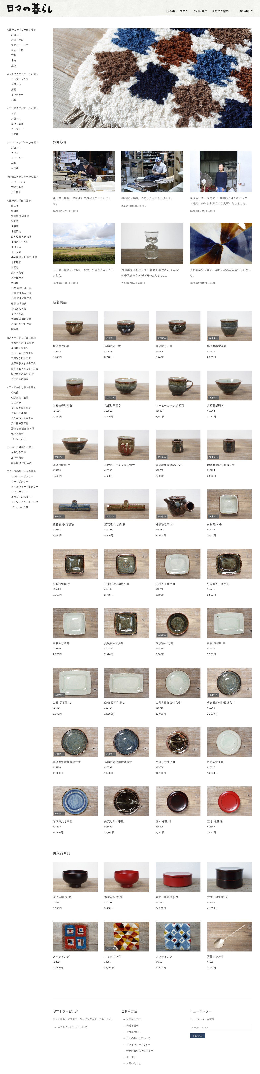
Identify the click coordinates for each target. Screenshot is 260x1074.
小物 (11, 60)
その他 (13, 134)
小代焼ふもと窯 (17, 242)
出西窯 (13, 267)
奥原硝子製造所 (17, 348)
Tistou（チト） (17, 439)
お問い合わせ (133, 1063)
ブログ (184, 11)
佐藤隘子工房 (16, 452)
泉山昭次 (14, 403)
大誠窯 (13, 283)
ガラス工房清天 (17, 379)
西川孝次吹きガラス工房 (22, 368)
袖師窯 (13, 221)
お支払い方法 (133, 1019)
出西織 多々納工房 (19, 463)
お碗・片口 (15, 40)
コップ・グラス (17, 79)
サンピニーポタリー (20, 476)
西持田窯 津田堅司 (19, 324)
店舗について (133, 1032)
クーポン (131, 1057)
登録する (197, 1035)
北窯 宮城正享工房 (19, 288)
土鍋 (11, 65)
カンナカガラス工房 (20, 353)
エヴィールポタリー (20, 497)
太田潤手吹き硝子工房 (21, 363)
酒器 (11, 89)
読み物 (170, 11)
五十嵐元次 (15, 278)
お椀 (11, 113)
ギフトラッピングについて (72, 1027)
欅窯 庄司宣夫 (17, 303)
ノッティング (16, 182)
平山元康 (14, 252)
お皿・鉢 (14, 35)
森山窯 (13, 206)
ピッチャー (15, 94)
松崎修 (13, 392)
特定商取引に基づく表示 (139, 1050)
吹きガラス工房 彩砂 (20, 374)
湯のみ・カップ (17, 45)
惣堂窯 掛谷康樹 (18, 216)
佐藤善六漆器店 (17, 413)
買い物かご (243, 11)
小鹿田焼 (14, 231)
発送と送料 (132, 1025)
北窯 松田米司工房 (19, 298)
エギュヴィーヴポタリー (22, 486)
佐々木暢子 (15, 433)
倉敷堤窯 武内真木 (19, 236)
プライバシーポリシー (138, 1044)
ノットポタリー (17, 492)
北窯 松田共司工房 (19, 293)
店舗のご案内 (220, 11)
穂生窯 (13, 329)
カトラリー (15, 129)
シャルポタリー (17, 481)
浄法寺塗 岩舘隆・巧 (20, 428)
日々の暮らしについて (138, 1038)
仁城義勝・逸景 (17, 397)
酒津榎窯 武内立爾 (19, 319)
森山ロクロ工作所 (19, 408)
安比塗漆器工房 (17, 423)
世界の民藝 (15, 187)
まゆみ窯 (14, 247)
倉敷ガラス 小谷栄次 (20, 343)
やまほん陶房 (16, 308)
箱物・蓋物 (15, 124)
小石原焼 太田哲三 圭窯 (22, 257)
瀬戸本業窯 (15, 272)
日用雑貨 (14, 192)
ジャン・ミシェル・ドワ (22, 502)
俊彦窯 (13, 226)
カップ (13, 153)
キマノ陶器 (15, 314)
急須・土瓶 (15, 50)
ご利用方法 (200, 11)
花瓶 (11, 55)
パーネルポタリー (19, 507)
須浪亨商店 (15, 457)
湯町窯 (13, 211)
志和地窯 (14, 262)
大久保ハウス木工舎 (20, 418)
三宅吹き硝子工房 (19, 358)
